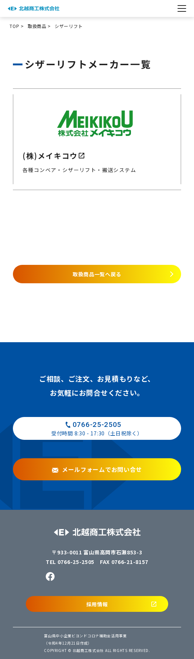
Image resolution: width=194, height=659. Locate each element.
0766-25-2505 (76, 561)
